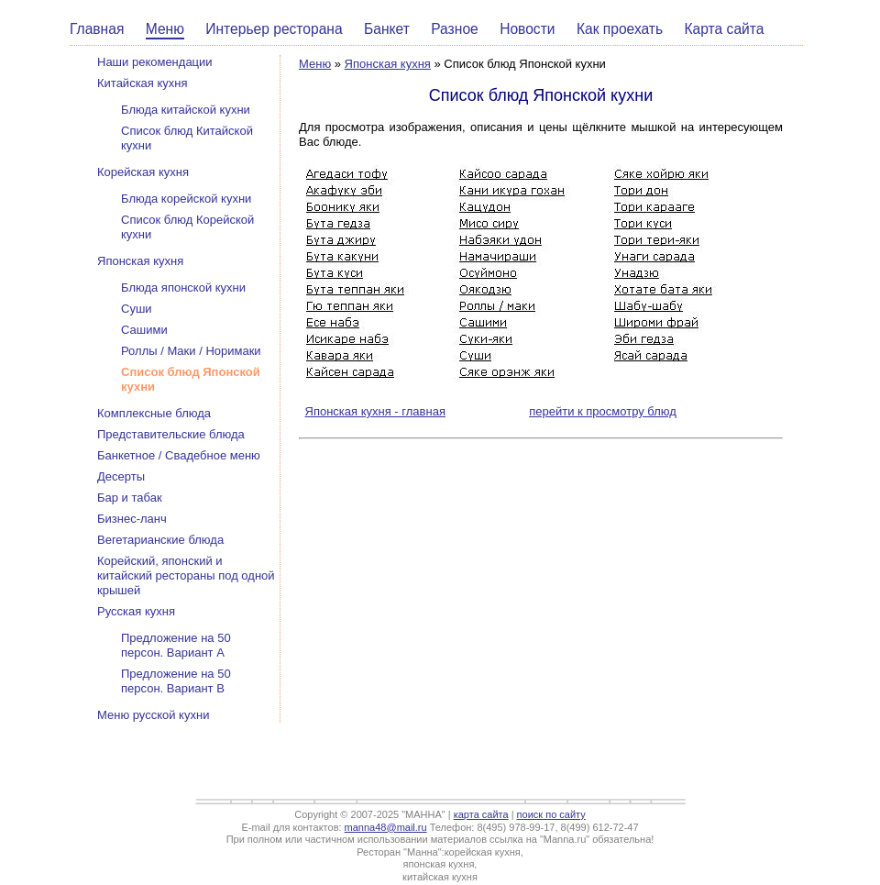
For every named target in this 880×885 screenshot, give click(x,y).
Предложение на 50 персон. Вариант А (176, 645)
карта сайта (481, 814)
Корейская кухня (143, 172)
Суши (136, 308)
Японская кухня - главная (375, 411)
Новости (527, 29)
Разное (454, 29)
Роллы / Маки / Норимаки (191, 351)
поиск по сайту (551, 814)
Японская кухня (388, 64)
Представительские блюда (171, 434)
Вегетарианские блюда (160, 540)
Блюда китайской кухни (185, 109)
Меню (165, 29)
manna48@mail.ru (386, 827)
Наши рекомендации (155, 62)
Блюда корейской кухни (186, 198)
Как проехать (620, 29)
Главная (97, 29)
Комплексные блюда (154, 413)
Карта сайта (724, 29)
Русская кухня (136, 611)
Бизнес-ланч (132, 518)
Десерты (121, 476)
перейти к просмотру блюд (602, 411)
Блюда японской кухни (183, 287)
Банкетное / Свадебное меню (178, 455)
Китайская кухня (142, 83)
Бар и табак (129, 497)
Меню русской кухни (153, 715)
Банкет (387, 29)
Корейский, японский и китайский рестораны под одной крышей (186, 575)
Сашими (144, 330)
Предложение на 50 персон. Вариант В (176, 681)
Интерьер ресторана (273, 29)
